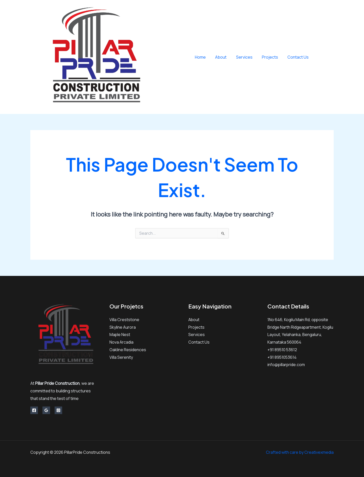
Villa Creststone (124, 319)
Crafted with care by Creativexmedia (300, 452)
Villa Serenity (121, 357)
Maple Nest (119, 334)
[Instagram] (332, 57)
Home (206, 57)
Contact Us (298, 57)
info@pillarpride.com (286, 364)
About (225, 57)
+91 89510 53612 (282, 349)
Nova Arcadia (121, 342)
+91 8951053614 (282, 357)
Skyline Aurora (122, 327)
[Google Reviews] (46, 410)
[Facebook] (320, 57)
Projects (272, 57)
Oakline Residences (127, 349)
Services (247, 57)
